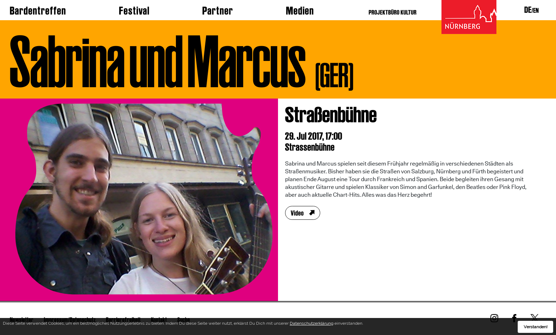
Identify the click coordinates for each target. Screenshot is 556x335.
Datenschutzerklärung (311, 324)
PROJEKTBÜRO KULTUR (393, 12)
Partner (217, 10)
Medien (300, 10)
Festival (134, 10)
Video (297, 213)
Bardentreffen (38, 10)
